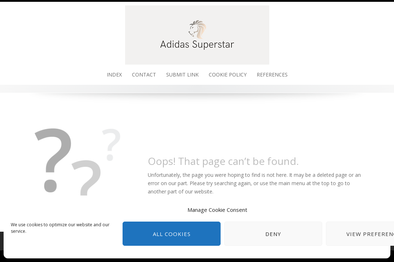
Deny (273, 233)
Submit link (182, 74)
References (272, 74)
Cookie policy (228, 74)
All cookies (172, 233)
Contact (144, 74)
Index (114, 74)
